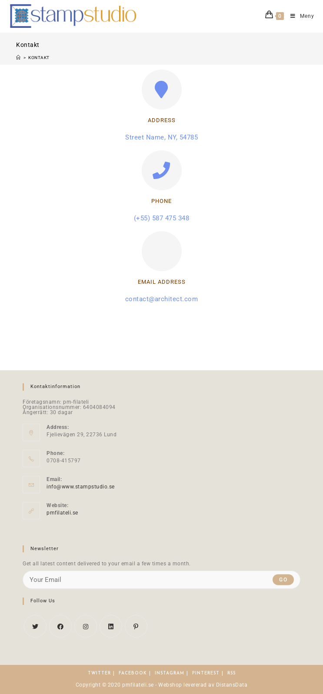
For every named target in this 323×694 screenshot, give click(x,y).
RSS (231, 673)
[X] (35, 626)
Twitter (99, 673)
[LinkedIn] (111, 626)
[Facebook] (60, 626)
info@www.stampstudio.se (81, 487)
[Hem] (18, 57)
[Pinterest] (136, 626)
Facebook (133, 673)
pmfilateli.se (62, 513)
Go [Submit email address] (283, 580)
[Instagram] (85, 626)
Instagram (169, 673)
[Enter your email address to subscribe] (161, 580)
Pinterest (206, 673)
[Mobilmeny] (299, 16)
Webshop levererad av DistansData (202, 685)
